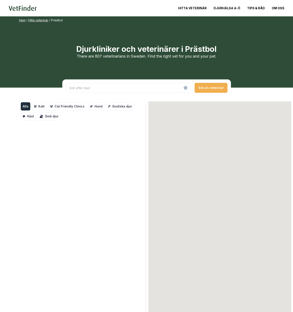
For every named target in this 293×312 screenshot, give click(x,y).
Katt (39, 106)
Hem (22, 20)
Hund (96, 106)
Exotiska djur (120, 106)
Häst (28, 116)
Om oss (278, 8)
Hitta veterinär (192, 8)
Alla (25, 106)
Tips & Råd (256, 8)
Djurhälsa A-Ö (227, 8)
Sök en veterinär (211, 88)
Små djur (49, 116)
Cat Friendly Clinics (67, 106)
